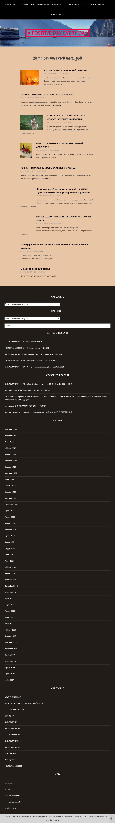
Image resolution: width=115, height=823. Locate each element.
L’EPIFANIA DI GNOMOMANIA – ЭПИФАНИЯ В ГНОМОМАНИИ (46, 412)
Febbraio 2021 (10, 567)
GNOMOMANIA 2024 (13, 741)
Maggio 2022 (9, 517)
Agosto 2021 (9, 536)
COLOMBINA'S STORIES (14, 710)
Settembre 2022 (11, 504)
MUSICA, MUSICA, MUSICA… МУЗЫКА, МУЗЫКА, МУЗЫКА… (48, 168)
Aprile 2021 (8, 555)
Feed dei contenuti (12, 796)
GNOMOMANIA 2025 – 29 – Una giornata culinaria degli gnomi (29, 367)
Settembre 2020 (11, 592)
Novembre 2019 (10, 649)
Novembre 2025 (10, 435)
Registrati (8, 783)
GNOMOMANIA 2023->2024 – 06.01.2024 (33, 390)
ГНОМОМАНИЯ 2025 (13, 766)
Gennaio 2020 (10, 636)
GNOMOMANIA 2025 (12, 747)
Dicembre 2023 (10, 473)
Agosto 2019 (9, 667)
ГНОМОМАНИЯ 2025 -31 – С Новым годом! (22, 348)
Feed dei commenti (12, 802)
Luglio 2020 (9, 598)
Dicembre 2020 (10, 580)
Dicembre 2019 (10, 642)
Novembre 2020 (11, 586)
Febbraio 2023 (10, 486)
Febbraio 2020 (10, 630)
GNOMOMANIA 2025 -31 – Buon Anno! (20, 342)
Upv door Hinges (11, 412)
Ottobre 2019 (9, 655)
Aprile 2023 (9, 479)
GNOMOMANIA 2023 (13, 735)
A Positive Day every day (57, 33)
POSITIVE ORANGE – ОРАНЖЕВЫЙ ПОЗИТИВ (65, 70)
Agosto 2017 (9, 674)
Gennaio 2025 (10, 454)
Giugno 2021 (9, 542)
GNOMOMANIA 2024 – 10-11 (60, 384)
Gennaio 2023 (10, 492)
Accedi (7, 789)
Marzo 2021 (9, 561)
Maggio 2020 (9, 611)
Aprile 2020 (9, 617)
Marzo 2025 (9, 442)
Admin (65, 74)
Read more (57, 105)
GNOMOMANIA (9, 5)
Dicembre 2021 (10, 530)
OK (64, 820)
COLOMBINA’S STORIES (76, 5)
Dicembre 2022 (10, 498)
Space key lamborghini (13, 396)
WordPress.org (10, 808)
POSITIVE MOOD (57, 15)
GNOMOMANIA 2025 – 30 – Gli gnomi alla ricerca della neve (28, 354)
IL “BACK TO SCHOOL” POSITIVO (35, 269)
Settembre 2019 (11, 661)
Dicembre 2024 (10, 461)
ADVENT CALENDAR (99, 5)
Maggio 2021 (9, 548)
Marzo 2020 (9, 624)
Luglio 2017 (9, 680)
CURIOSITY (9, 716)
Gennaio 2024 (10, 467)
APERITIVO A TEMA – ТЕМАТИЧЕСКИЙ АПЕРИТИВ (41, 5)
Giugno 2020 (9, 605)
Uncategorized (10, 760)
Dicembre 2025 (10, 429)
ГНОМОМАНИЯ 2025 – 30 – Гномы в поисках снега (25, 360)
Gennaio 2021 (9, 573)
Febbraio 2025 (10, 448)
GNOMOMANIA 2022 (12, 728)
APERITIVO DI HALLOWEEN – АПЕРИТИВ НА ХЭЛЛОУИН (46, 95)
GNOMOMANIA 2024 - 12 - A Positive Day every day (25, 384)
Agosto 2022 (9, 511)
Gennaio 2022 (10, 523)
